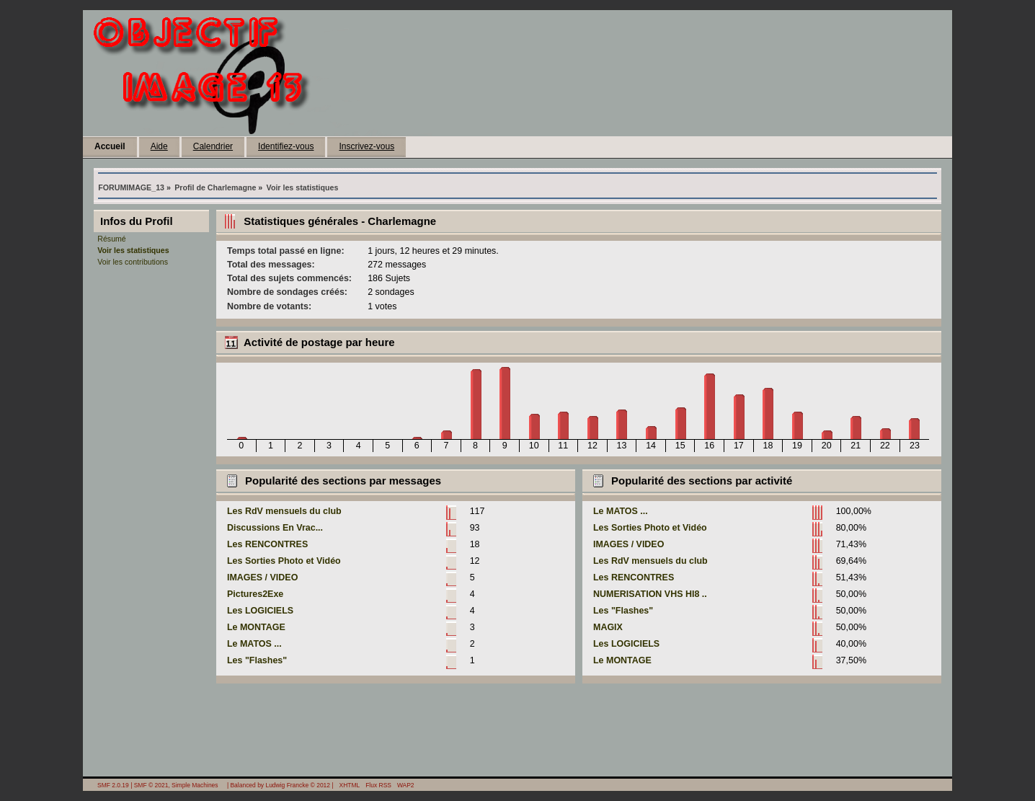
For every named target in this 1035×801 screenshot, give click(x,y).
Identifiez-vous (286, 146)
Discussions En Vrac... (275, 528)
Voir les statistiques (133, 250)
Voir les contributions (132, 261)
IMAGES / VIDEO (262, 577)
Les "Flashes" (257, 660)
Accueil (109, 146)
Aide (159, 146)
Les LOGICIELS (260, 611)
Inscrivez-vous (366, 146)
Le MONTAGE (256, 627)
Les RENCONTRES (267, 544)
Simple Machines (195, 785)
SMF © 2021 (151, 785)
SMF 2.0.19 (113, 785)
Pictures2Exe (255, 594)
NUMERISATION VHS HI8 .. (650, 594)
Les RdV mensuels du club (284, 511)
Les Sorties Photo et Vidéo (284, 561)
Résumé (111, 238)
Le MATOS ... (254, 644)
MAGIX (608, 627)
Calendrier (213, 146)
